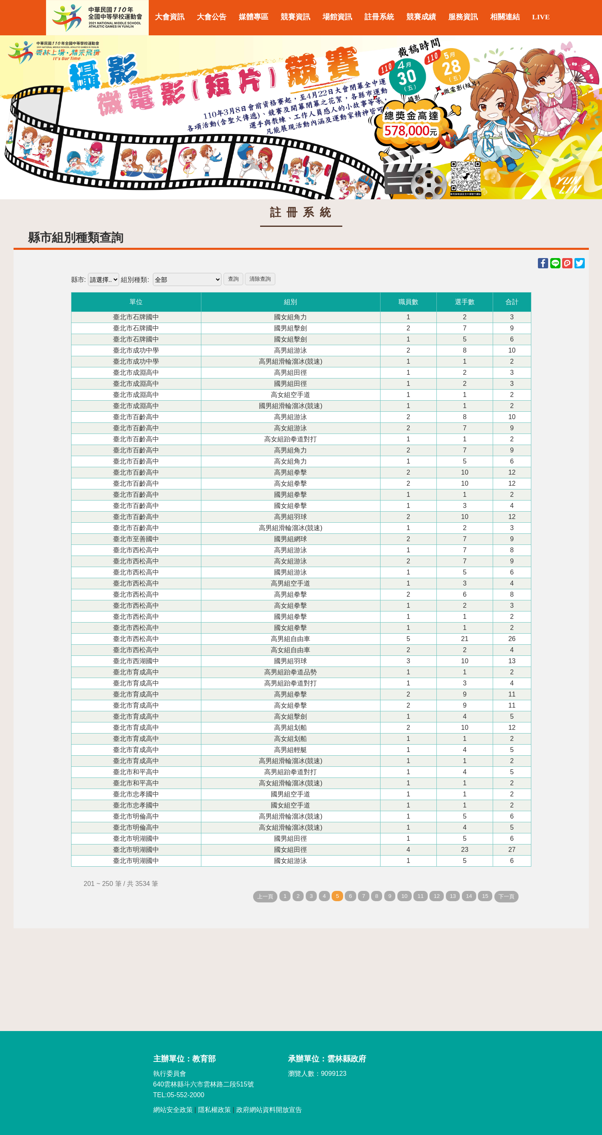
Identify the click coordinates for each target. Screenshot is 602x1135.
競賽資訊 (295, 17)
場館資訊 (337, 17)
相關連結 (505, 17)
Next (588, 117)
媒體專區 (253, 17)
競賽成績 (421, 17)
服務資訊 (463, 17)
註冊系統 (379, 17)
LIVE (541, 17)
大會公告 (211, 17)
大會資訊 (170, 17)
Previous (14, 117)
